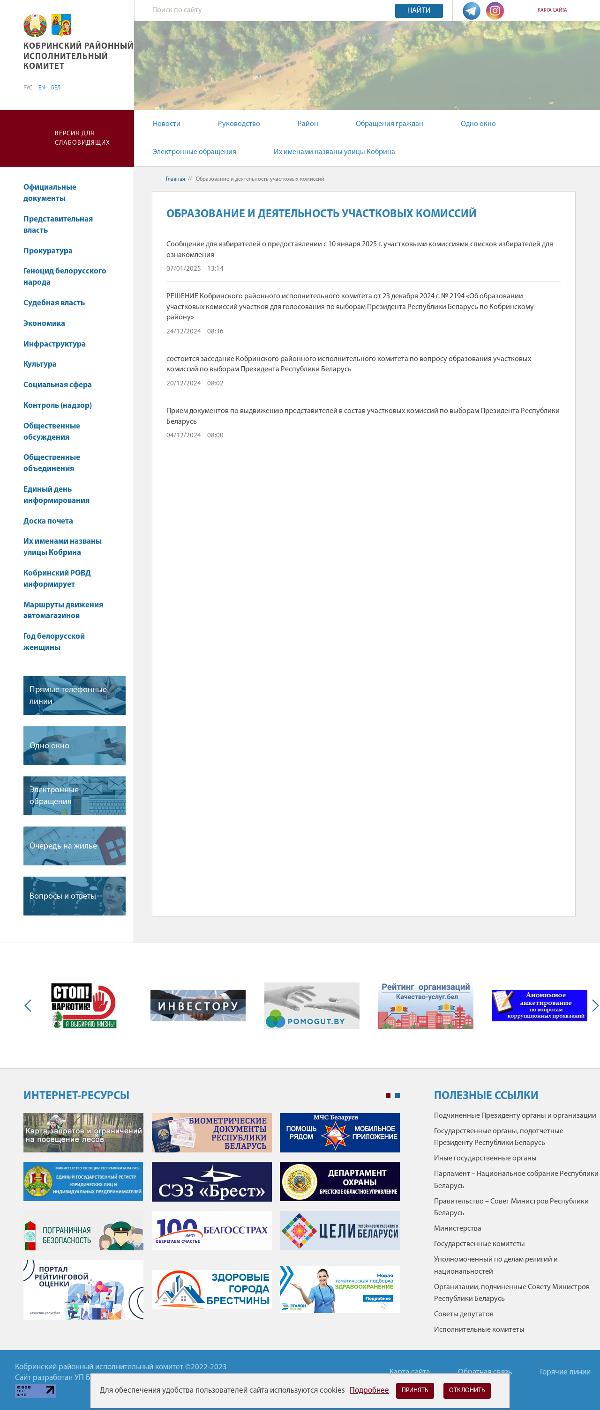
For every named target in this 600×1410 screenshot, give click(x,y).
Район (308, 124)
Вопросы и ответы (63, 896)
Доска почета (48, 521)
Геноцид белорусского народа (64, 277)
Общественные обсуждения (51, 432)
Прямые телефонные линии (68, 696)
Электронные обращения (194, 152)
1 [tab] (388, 1095)
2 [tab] (397, 1095)
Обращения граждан (389, 124)
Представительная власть (58, 225)
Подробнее (369, 1391)
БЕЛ (55, 88)
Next (593, 1005)
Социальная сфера (62, 385)
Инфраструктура (59, 344)
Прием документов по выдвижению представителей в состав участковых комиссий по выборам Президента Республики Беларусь (363, 416)
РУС (27, 88)
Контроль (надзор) (62, 406)
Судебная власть (54, 303)
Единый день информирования (56, 495)
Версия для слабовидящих (82, 138)
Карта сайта (552, 10)
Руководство (239, 124)
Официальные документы (49, 193)
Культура (44, 365)
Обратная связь (485, 1372)
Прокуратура (52, 251)
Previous (30, 1005)
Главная (175, 179)
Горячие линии (565, 1372)
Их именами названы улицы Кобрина (334, 152)
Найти (419, 11)
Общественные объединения (51, 463)
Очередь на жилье (63, 846)
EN (41, 88)
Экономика (48, 324)
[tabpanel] (211, 1221)
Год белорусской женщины (54, 642)
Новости (166, 124)
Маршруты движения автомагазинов (63, 610)
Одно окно (478, 124)
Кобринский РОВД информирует (57, 579)
